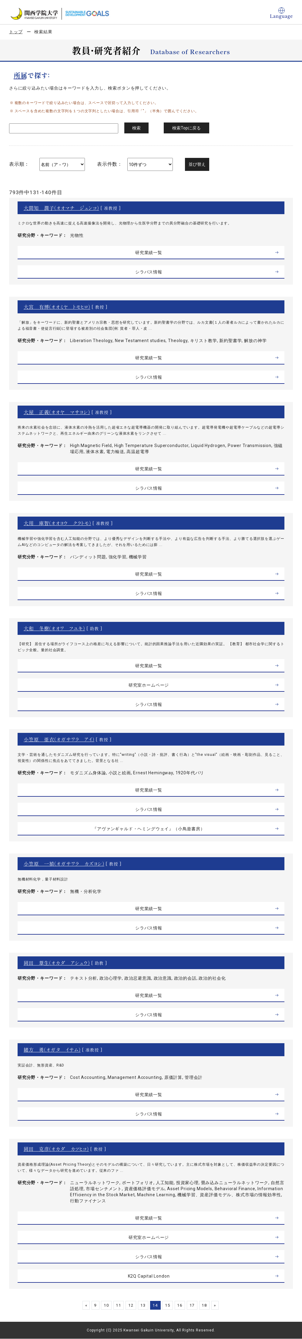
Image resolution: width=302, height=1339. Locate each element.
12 (130, 1305)
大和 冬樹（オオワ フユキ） (54, 628)
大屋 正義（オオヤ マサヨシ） (57, 412)
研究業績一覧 (148, 252)
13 (142, 1305)
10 (103, 1305)
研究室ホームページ (149, 685)
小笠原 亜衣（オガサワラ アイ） (59, 739)
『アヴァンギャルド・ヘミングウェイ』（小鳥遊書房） (148, 828)
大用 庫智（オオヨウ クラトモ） (57, 523)
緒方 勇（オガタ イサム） (52, 1049)
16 (181, 1305)
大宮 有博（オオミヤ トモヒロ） (57, 306)
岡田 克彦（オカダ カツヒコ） (56, 1148)
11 (116, 1305)
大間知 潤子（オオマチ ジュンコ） (61, 207)
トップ (16, 31)
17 (194, 1305)
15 (168, 1305)
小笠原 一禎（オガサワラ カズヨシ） (64, 863)
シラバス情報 (148, 271)
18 (207, 1305)
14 (155, 1305)
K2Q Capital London (148, 1276)
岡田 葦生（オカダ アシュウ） (57, 962)
